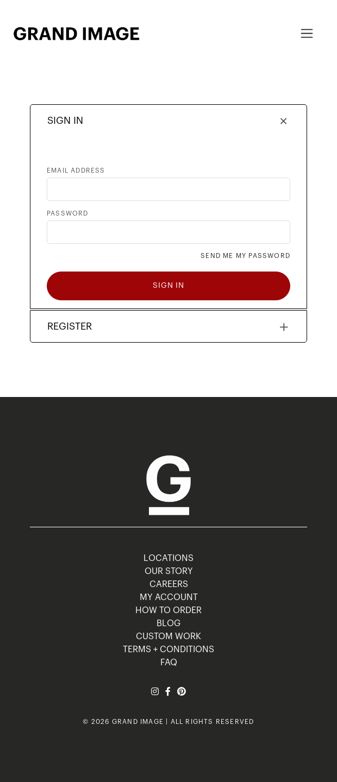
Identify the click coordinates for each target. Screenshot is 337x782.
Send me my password (245, 256)
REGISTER (69, 326)
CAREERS (168, 584)
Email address (76, 170)
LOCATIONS (168, 558)
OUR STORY (169, 571)
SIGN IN (65, 120)
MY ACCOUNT (169, 597)
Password (68, 213)
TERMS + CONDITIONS (168, 649)
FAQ (168, 662)
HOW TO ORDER (168, 610)
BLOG (168, 623)
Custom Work (168, 636)
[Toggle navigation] (307, 33)
